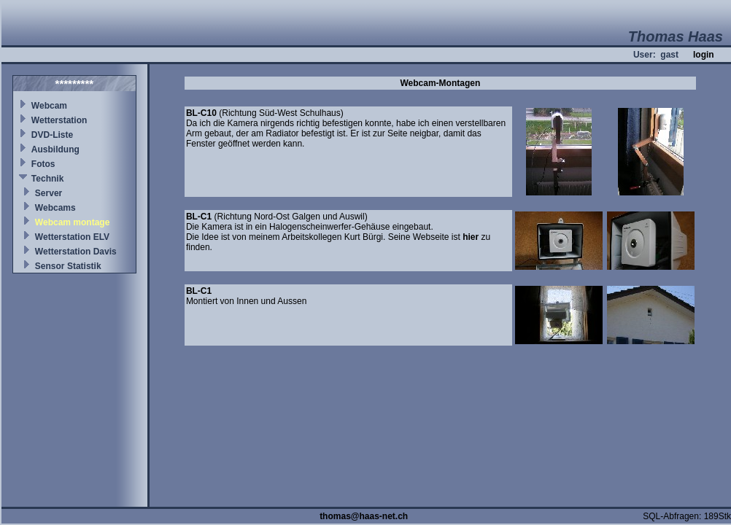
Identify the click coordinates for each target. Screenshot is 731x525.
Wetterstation (59, 120)
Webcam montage (72, 222)
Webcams (55, 208)
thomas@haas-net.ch (364, 516)
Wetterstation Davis (76, 251)
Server (48, 193)
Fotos (43, 164)
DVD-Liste (52, 135)
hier (471, 237)
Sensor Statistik (68, 266)
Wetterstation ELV (72, 237)
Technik (47, 179)
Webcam (49, 106)
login (703, 55)
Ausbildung (55, 149)
